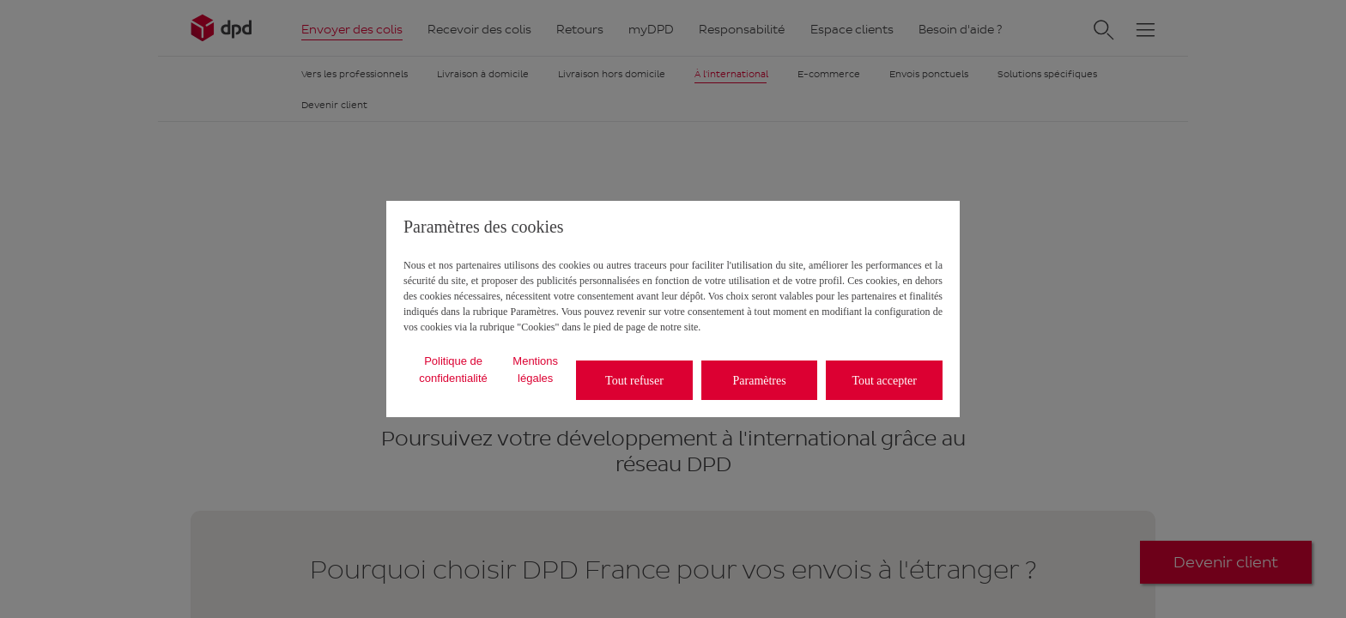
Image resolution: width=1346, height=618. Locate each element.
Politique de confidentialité (453, 369)
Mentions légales (535, 369)
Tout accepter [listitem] (884, 380)
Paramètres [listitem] (759, 380)
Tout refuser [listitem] (634, 380)
